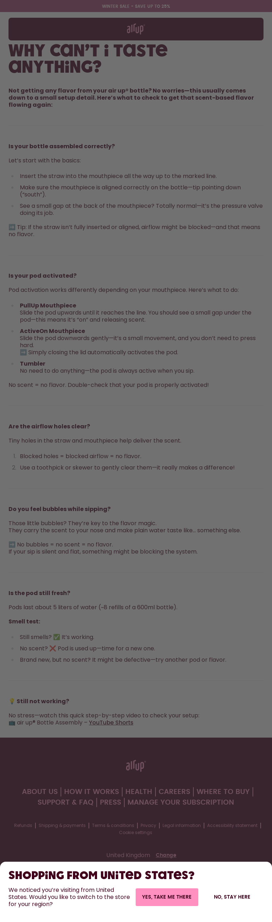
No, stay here (232, 897)
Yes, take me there (167, 897)
